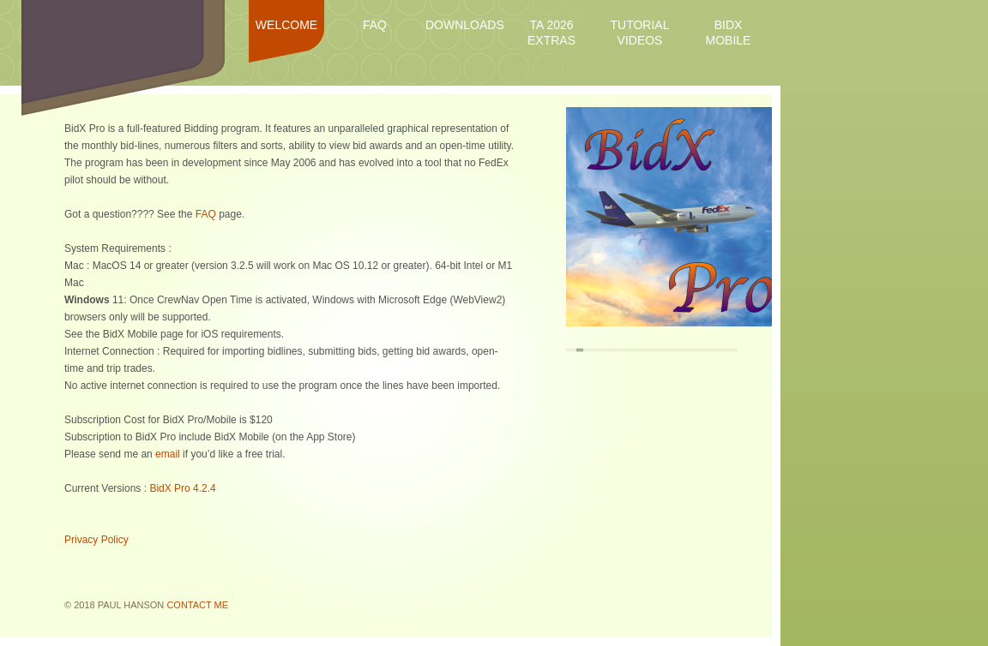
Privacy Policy (96, 540)
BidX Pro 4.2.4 (182, 488)
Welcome (286, 25)
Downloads (463, 25)
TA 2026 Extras (551, 32)
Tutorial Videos (640, 32)
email (167, 454)
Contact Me (197, 605)
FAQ (375, 25)
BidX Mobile (728, 32)
